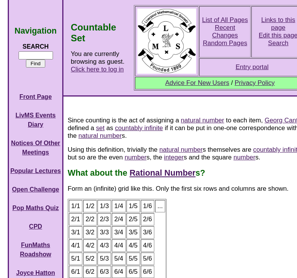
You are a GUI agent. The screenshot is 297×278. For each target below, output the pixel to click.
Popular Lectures (35, 171)
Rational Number (163, 173)
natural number (202, 120)
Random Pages (225, 43)
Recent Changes (225, 31)
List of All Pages (225, 20)
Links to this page (278, 23)
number (135, 157)
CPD (35, 226)
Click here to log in (97, 69)
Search (278, 43)
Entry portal (252, 67)
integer (174, 157)
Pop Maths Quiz (35, 208)
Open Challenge (35, 189)
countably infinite (139, 128)
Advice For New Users (197, 82)
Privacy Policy (255, 82)
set (100, 128)
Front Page (35, 96)
